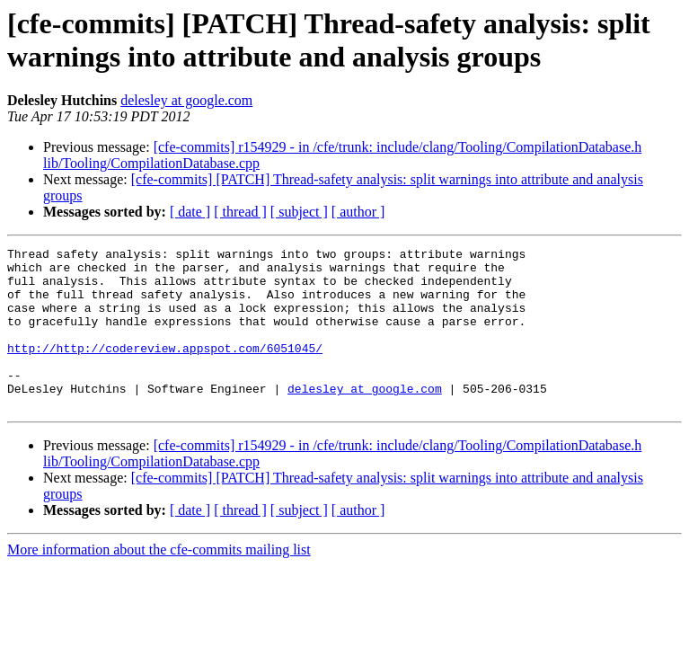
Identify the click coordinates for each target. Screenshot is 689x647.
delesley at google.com (186, 100)
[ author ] (358, 211)
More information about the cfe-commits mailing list (159, 581)
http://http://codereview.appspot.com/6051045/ (164, 369)
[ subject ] (299, 211)
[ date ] (190, 211)
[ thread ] (240, 211)
